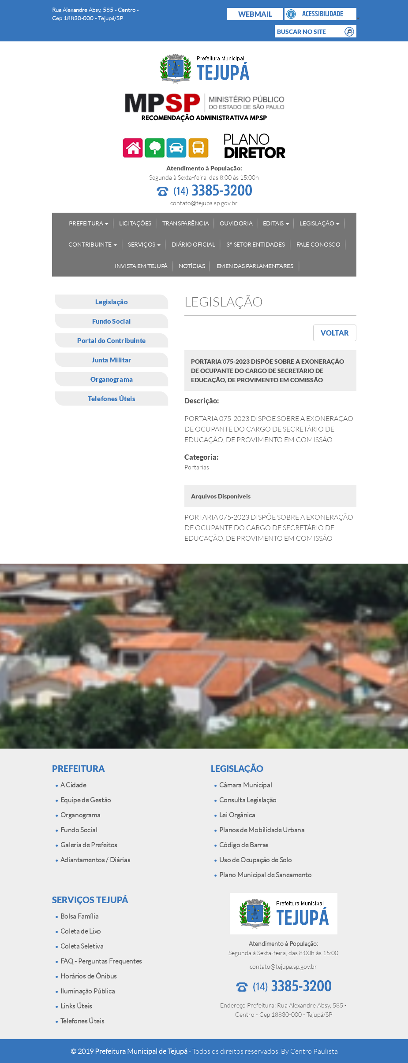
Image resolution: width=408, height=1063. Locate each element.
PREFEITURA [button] (86, 222)
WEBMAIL (255, 14)
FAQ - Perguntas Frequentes (99, 961)
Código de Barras (241, 845)
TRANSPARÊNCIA (185, 222)
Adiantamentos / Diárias (93, 860)
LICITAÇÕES (135, 222)
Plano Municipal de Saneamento (262, 875)
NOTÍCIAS (191, 265)
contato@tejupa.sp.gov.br (204, 203)
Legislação (111, 302)
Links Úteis (74, 1006)
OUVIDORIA (235, 222)
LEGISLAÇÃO (237, 768)
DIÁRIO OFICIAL (193, 244)
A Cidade (71, 785)
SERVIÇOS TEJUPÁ (90, 899)
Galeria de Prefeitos (86, 845)
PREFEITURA (78, 768)
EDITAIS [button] (273, 222)
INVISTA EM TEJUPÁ (141, 265)
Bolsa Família (77, 916)
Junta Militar (111, 360)
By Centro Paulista (309, 1051)
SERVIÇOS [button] (141, 244)
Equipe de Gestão (83, 800)
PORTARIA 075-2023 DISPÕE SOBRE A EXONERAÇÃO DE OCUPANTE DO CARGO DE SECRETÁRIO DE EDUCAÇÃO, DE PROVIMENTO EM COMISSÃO (268, 528)
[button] (320, 14)
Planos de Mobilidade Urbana (259, 830)
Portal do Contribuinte (111, 340)
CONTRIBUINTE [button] (89, 244)
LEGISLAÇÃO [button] (316, 222)
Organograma (111, 379)
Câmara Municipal (243, 785)
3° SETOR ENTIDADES (255, 244)
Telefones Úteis (111, 398)
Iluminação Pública (85, 991)
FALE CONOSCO (318, 244)
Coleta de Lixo (78, 931)
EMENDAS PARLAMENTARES (254, 265)
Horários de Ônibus (86, 976)
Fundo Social (111, 321)
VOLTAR (335, 332)
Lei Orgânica (234, 815)
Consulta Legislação (245, 800)
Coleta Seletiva (79, 946)
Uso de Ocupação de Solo (253, 860)
